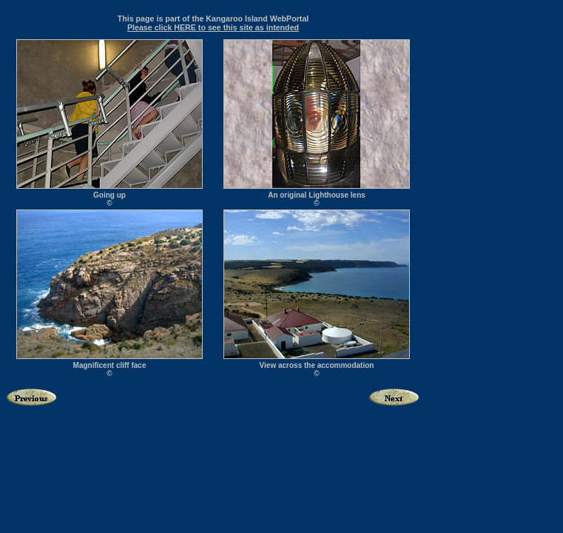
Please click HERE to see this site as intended (213, 27)
